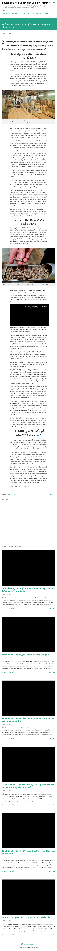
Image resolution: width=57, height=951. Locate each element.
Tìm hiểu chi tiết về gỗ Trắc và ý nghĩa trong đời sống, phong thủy (28, 852)
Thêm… (47, 13)
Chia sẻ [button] (51, 494)
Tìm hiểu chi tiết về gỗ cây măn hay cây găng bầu (26, 654)
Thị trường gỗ (10, 494)
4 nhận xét (11, 672)
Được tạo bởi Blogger (28, 944)
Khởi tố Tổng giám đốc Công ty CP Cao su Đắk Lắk (26, 917)
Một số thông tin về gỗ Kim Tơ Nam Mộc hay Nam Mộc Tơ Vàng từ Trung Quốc (28, 589)
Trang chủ (5, 13)
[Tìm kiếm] (50, 3)
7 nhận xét (11, 608)
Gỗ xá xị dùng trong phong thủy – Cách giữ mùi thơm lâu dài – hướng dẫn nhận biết (28, 786)
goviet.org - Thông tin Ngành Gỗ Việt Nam (25, 3)
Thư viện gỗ (15, 13)
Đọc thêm (52, 608)
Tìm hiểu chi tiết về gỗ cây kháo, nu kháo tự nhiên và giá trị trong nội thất (28, 719)
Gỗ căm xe (26, 13)
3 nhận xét (11, 935)
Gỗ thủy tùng (37, 13)
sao (37, 435)
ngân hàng (24, 232)
